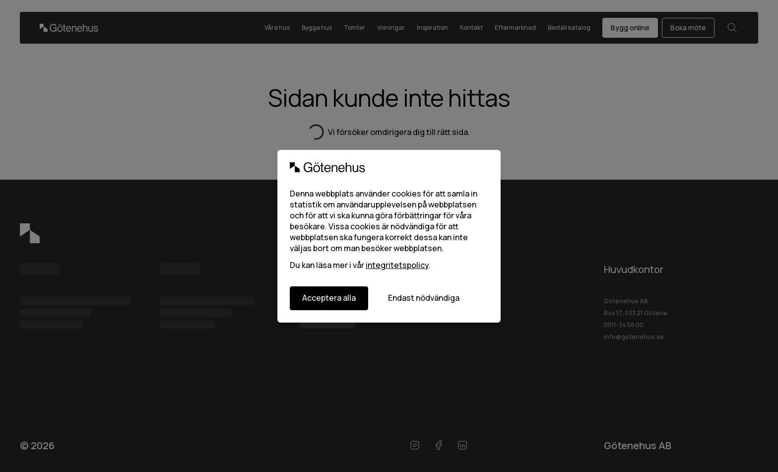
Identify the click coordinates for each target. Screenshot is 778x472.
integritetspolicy (397, 265)
